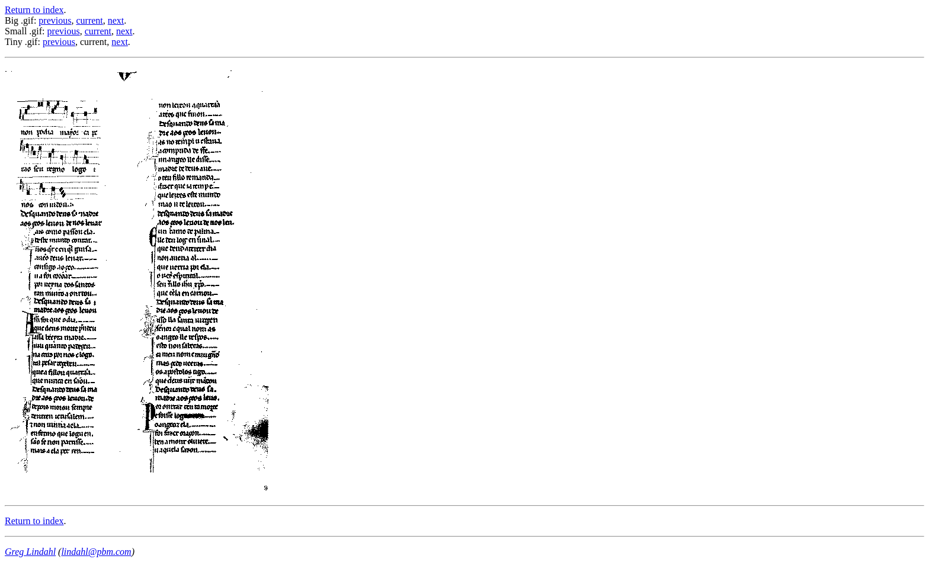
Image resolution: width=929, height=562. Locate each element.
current (89, 20)
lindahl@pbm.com (96, 552)
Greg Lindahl (30, 552)
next (116, 20)
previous (55, 20)
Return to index (34, 10)
